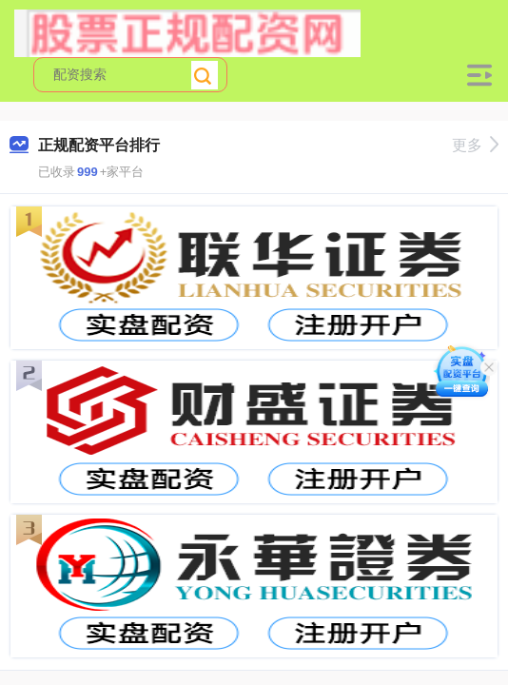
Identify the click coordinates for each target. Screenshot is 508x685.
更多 (475, 145)
